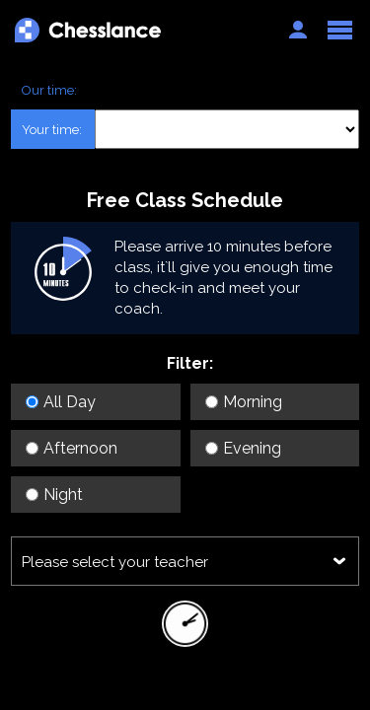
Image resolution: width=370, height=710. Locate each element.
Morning (243, 401)
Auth (298, 29)
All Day (61, 401)
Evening (243, 448)
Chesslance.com (141, 30)
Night (54, 494)
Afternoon (71, 448)
